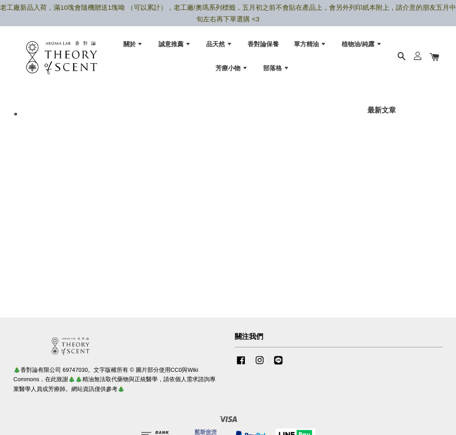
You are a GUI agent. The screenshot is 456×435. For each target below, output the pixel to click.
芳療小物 (232, 68)
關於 (133, 44)
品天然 (219, 44)
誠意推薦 (175, 44)
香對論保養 (263, 44)
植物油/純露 (362, 44)
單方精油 (310, 44)
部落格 (276, 68)
